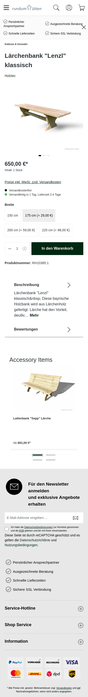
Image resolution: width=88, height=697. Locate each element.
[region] (44, 409)
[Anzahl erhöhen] (25, 248)
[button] (40, 155)
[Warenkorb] (81, 7)
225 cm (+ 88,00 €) (56, 230)
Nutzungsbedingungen (21, 545)
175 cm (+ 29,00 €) (39, 215)
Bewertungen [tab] (43, 329)
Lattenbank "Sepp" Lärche (32, 418)
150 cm (12, 215)
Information (16, 641)
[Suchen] (56, 7)
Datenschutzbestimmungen (38, 527)
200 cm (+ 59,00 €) (21, 230)
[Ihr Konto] (69, 7)
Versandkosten (64, 688)
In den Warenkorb (57, 248)
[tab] (42, 300)
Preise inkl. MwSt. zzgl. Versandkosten (33, 182)
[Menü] (6, 7)
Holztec (10, 76)
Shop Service (18, 624)
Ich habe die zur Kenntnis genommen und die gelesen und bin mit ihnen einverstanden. (45, 529)
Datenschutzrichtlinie (35, 540)
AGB (21, 530)
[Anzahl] (17, 248)
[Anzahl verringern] (10, 248)
